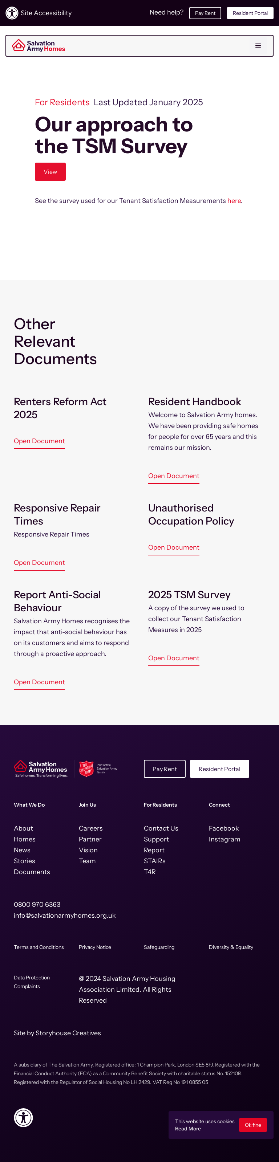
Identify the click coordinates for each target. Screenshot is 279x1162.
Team (87, 861)
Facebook (224, 828)
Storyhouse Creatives (68, 1033)
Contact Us (161, 828)
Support (156, 839)
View (50, 171)
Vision (88, 850)
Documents (32, 872)
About (23, 828)
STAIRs (155, 861)
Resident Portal (250, 13)
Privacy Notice (95, 947)
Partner (90, 839)
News (22, 850)
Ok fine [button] (253, 1125)
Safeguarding (159, 947)
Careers (91, 828)
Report (154, 850)
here (234, 201)
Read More (188, 1128)
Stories (24, 861)
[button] (258, 45)
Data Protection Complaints (32, 982)
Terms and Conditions (39, 947)
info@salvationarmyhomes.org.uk (65, 916)
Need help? (166, 12)
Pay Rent (205, 13)
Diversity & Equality (231, 947)
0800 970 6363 (37, 905)
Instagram (224, 839)
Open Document (39, 441)
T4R (150, 872)
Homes (25, 839)
